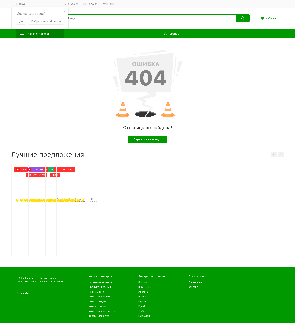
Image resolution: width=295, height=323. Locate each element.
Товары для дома (99, 316)
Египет (142, 296)
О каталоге (71, 3)
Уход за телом (97, 306)
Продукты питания (100, 287)
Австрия (143, 291)
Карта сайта (22, 293)
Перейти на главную (147, 139)
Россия (142, 282)
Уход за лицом (97, 301)
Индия (142, 301)
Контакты (108, 3)
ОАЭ (141, 311)
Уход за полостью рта (102, 311)
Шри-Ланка (145, 287)
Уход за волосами (99, 296)
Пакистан (144, 316)
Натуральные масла (100, 282)
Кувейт (142, 306)
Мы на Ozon (90, 3)
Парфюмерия (96, 291)
